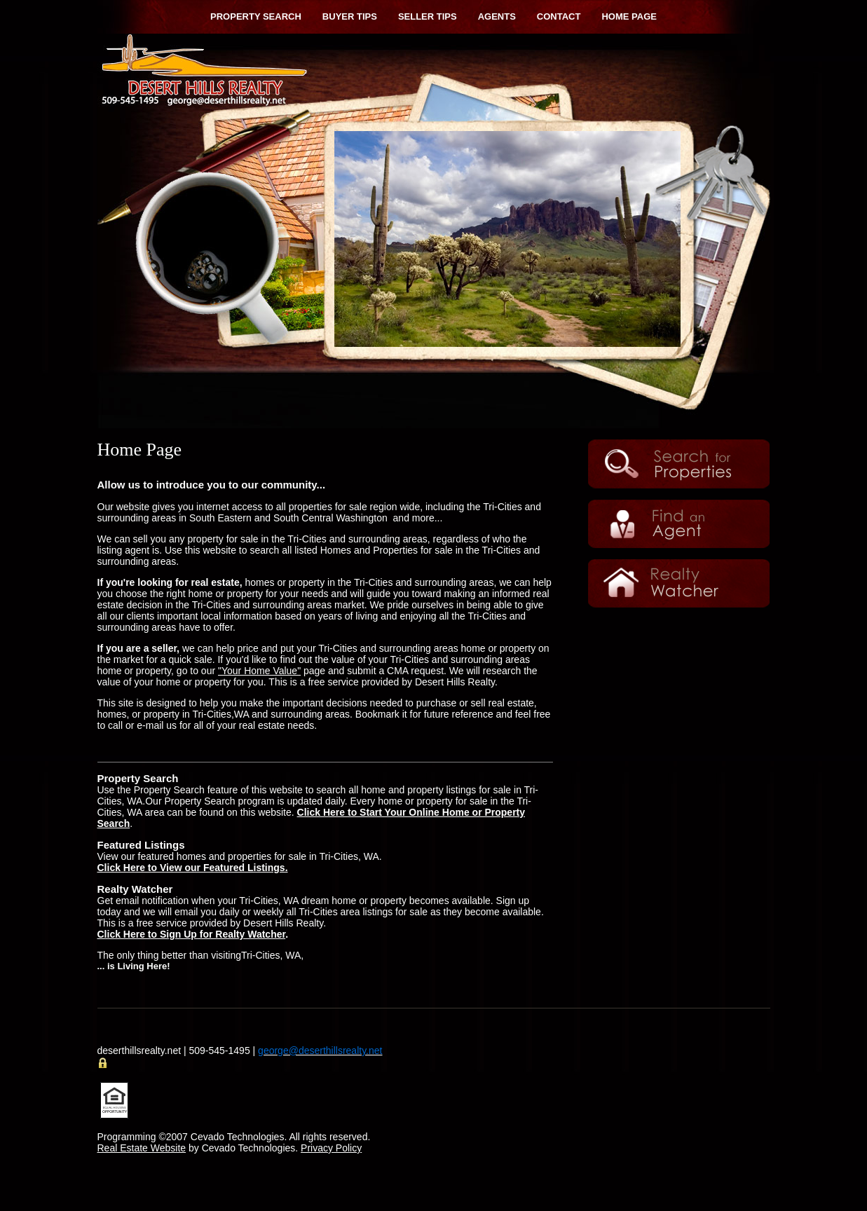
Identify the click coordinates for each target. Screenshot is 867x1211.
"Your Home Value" (259, 670)
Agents (497, 16)
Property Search (255, 16)
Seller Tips (427, 16)
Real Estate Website (141, 1148)
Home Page (629, 16)
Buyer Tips (349, 16)
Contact (559, 16)
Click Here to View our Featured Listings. (192, 867)
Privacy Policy (331, 1148)
